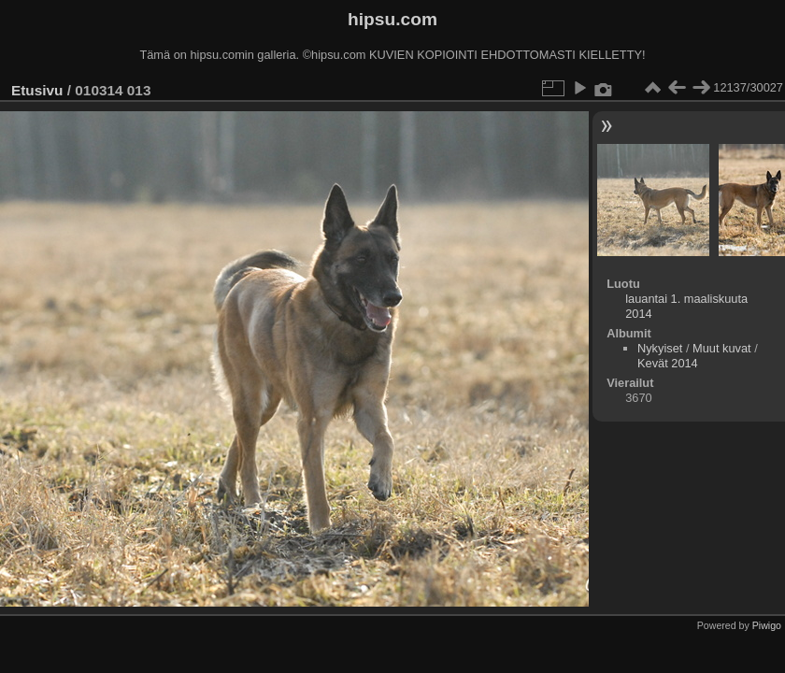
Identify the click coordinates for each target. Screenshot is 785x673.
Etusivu (37, 90)
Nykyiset (659, 348)
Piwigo (766, 625)
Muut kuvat (721, 348)
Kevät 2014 (667, 363)
